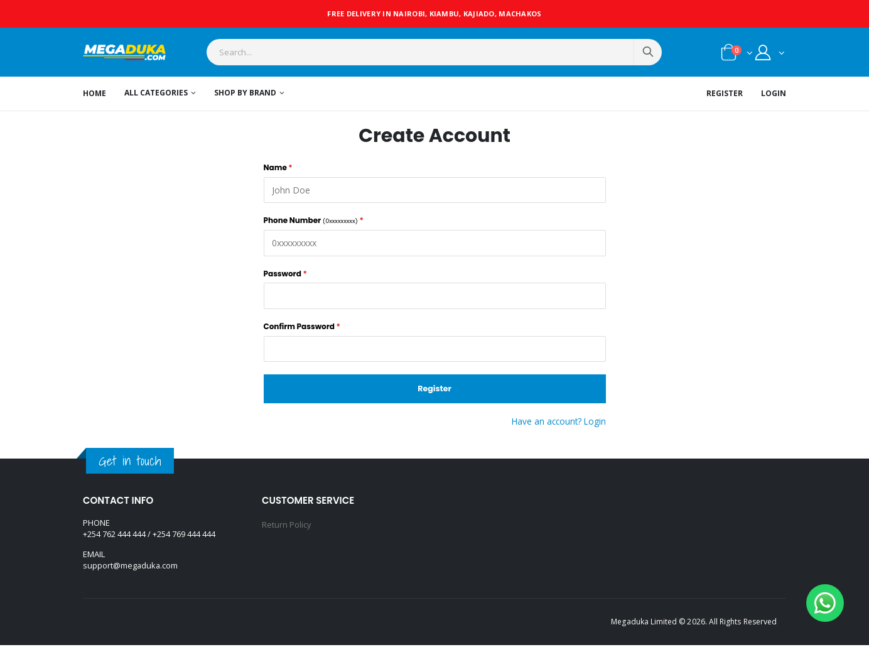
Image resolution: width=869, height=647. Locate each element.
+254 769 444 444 (184, 536)
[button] (737, 56)
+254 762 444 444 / (118, 536)
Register (724, 94)
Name (278, 168)
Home (94, 94)
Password (285, 274)
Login (773, 94)
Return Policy (286, 525)
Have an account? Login (557, 422)
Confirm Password (302, 327)
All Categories (156, 94)
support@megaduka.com (131, 568)
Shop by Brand (245, 94)
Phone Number (314, 220)
